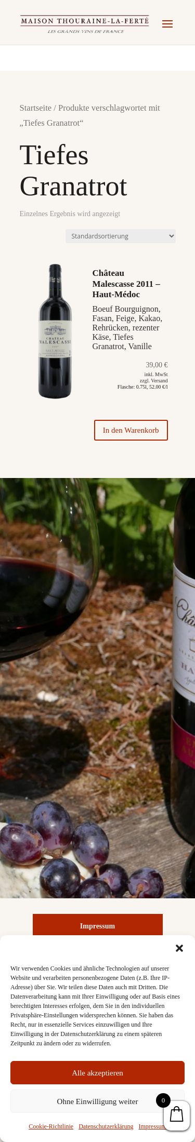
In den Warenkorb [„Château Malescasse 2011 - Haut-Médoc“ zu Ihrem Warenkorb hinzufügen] (131, 430)
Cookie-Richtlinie (51, 1126)
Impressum (152, 1126)
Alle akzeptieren (97, 1073)
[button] (179, 948)
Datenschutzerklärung (106, 1126)
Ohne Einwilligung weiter (97, 1101)
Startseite (36, 108)
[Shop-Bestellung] (121, 236)
